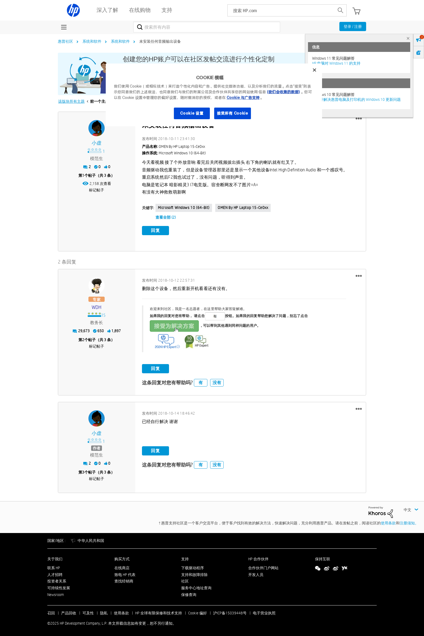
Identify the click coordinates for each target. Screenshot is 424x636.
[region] (214, 95)
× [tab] (408, 38)
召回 (51, 612)
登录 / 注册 (353, 26)
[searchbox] (281, 10)
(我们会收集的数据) (283, 91)
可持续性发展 (58, 587)
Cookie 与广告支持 (243, 97)
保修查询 (188, 593)
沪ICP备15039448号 (230, 612)
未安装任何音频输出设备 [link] (160, 41)
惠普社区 (65, 41)
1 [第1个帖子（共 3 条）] (83, 175)
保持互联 (322, 557)
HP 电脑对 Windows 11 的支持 (336, 63)
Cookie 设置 (191, 113)
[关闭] (314, 70)
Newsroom (55, 593)
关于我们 (54, 557)
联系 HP (53, 566)
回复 (155, 230)
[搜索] (206, 27)
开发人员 (255, 573)
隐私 (104, 612)
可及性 (88, 612)
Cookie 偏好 (197, 612)
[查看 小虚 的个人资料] (96, 143)
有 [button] (200, 382)
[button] (358, 118)
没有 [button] (217, 382)
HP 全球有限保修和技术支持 (158, 612)
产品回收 (68, 612)
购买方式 (122, 557)
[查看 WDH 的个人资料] (96, 306)
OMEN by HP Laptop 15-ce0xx (243, 207)
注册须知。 (409, 522)
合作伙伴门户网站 (263, 566)
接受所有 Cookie (232, 113)
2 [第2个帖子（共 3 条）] (83, 338)
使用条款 (388, 522)
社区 (185, 580)
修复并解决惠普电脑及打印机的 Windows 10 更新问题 (356, 99)
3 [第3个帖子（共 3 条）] (83, 471)
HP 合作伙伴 (258, 557)
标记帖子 (96, 190)
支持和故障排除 (194, 573)
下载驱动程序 (192, 566)
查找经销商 (123, 580)
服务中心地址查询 (196, 587)
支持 (185, 557)
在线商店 (122, 566)
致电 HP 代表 (124, 573)
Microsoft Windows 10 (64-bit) (184, 207)
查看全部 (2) (165, 217)
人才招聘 (54, 573)
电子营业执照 (264, 612)
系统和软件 (91, 41)
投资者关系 (56, 580)
